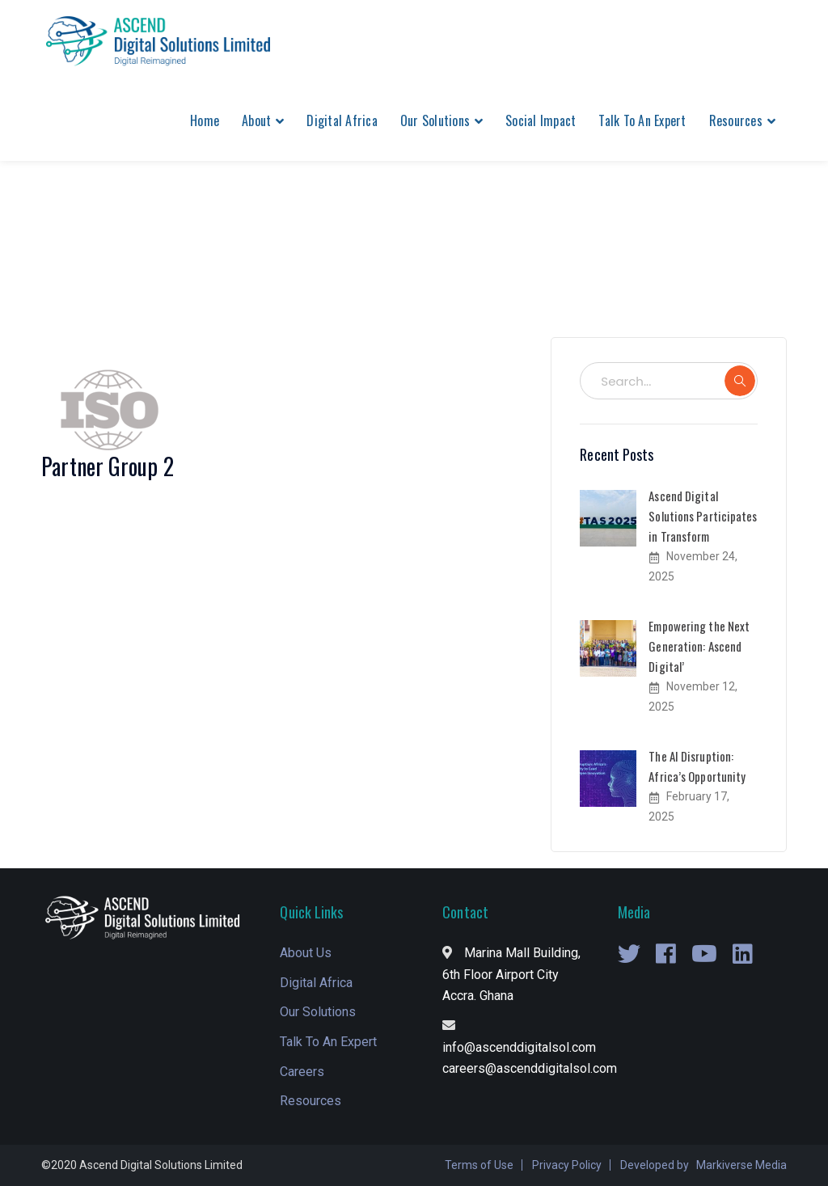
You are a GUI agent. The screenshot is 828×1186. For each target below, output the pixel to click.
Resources (310, 1100)
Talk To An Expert (328, 1041)
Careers (302, 1071)
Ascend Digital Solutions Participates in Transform (702, 516)
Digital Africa (316, 982)
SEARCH (739, 380)
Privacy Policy (567, 1165)
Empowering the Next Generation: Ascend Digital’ (699, 646)
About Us (306, 952)
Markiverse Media (741, 1165)
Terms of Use (479, 1165)
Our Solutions (318, 1011)
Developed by (654, 1165)
